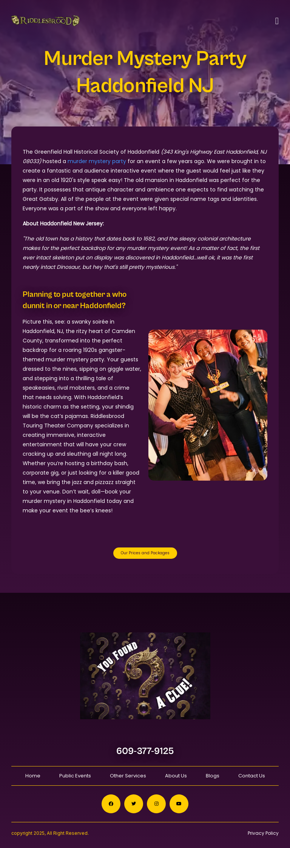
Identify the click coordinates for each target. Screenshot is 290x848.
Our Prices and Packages (145, 553)
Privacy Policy (263, 833)
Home (32, 775)
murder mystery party (97, 161)
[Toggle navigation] (277, 21)
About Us (176, 775)
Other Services (128, 775)
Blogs (212, 775)
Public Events (75, 775)
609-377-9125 (145, 751)
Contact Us (251, 775)
